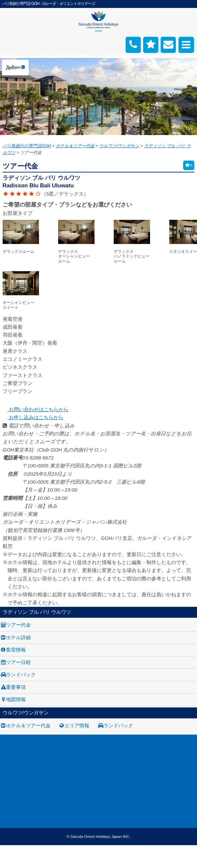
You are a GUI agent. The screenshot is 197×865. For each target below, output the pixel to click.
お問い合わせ (14, 781)
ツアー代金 (18, 625)
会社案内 (9, 743)
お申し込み (11, 789)
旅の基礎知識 (146, 750)
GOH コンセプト (17, 773)
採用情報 (9, 750)
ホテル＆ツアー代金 (28, 725)
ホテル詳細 (18, 637)
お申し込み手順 (148, 743)
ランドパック (21, 674)
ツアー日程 (18, 662)
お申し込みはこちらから (33, 417)
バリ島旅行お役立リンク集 (160, 773)
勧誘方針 (9, 804)
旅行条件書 (11, 766)
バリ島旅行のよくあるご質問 (162, 758)
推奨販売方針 (14, 811)
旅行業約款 (11, 758)
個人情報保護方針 (18, 796)
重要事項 (16, 687)
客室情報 (16, 649)
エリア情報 (76, 725)
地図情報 (16, 699)
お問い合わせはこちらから (35, 409)
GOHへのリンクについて (158, 781)
